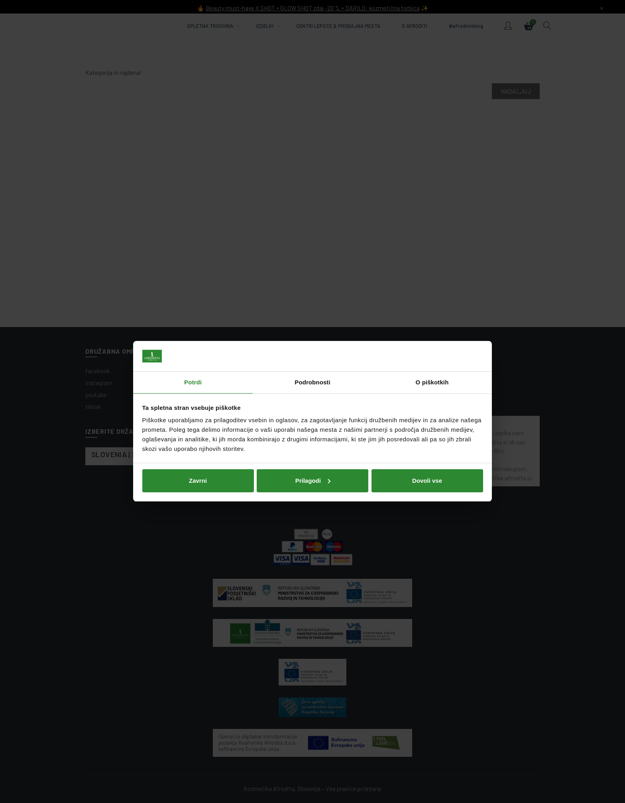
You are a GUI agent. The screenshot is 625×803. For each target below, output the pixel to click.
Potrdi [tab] (193, 362)
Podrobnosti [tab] (312, 362)
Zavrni (198, 460)
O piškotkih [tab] (432, 362)
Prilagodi (312, 460)
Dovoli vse (427, 460)
